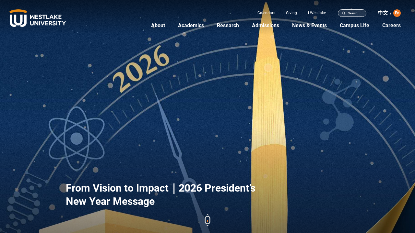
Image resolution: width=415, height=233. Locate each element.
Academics (191, 25)
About (158, 25)
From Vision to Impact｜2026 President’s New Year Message (160, 194)
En (397, 13)
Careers (391, 25)
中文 (383, 13)
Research (228, 25)
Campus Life (354, 25)
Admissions (265, 25)
